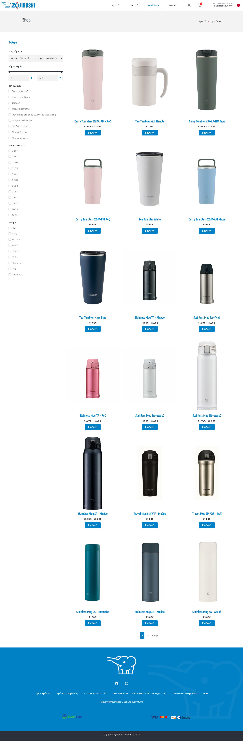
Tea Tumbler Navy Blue (92, 317)
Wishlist (173, 5)
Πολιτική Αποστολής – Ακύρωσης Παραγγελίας (139, 693)
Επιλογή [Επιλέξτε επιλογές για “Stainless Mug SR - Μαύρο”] (92, 525)
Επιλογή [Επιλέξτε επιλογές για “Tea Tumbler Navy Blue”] (92, 328)
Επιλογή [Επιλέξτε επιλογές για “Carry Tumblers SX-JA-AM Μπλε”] (206, 230)
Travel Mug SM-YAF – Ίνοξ (206, 513)
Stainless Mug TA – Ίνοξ (206, 317)
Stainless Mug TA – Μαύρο (150, 317)
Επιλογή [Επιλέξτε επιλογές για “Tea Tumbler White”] (149, 230)
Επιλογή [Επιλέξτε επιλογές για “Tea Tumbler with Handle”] (149, 132)
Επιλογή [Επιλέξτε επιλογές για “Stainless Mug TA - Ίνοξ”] (206, 328)
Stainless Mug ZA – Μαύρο (150, 612)
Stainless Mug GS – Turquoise (92, 612)
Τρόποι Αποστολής (95, 693)
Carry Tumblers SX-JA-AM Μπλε (207, 219)
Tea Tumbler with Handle (149, 121)
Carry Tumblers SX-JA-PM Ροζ (93, 219)
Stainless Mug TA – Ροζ (93, 415)
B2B (205, 693)
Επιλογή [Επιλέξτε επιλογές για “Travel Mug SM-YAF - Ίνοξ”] (206, 525)
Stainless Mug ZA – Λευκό (206, 612)
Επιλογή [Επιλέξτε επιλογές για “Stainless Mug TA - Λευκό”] (149, 426)
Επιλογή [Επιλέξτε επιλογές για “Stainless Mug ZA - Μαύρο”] (149, 623)
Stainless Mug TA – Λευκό (149, 415)
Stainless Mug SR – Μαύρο (93, 513)
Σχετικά (133, 5)
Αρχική (115, 5)
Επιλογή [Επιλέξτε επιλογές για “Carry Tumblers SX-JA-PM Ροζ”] (92, 230)
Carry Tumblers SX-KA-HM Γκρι (207, 121)
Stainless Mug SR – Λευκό (206, 415)
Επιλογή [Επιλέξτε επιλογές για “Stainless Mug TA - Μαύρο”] (149, 328)
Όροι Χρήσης (42, 693)
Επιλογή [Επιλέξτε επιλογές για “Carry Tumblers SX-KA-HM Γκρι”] (206, 132)
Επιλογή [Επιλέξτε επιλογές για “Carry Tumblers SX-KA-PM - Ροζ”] (92, 132)
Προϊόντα (153, 5)
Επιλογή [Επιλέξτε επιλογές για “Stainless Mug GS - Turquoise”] (92, 623)
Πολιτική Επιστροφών (184, 693)
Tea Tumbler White (150, 219)
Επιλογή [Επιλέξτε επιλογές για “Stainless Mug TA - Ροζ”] (92, 426)
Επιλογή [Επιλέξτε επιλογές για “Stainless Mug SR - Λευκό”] (206, 426)
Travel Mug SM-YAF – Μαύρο (149, 513)
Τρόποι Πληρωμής (67, 693)
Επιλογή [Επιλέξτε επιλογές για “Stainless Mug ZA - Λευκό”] (206, 623)
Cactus (137, 734)
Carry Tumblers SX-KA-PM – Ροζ (92, 121)
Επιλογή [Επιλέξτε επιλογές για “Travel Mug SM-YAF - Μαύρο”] (149, 525)
